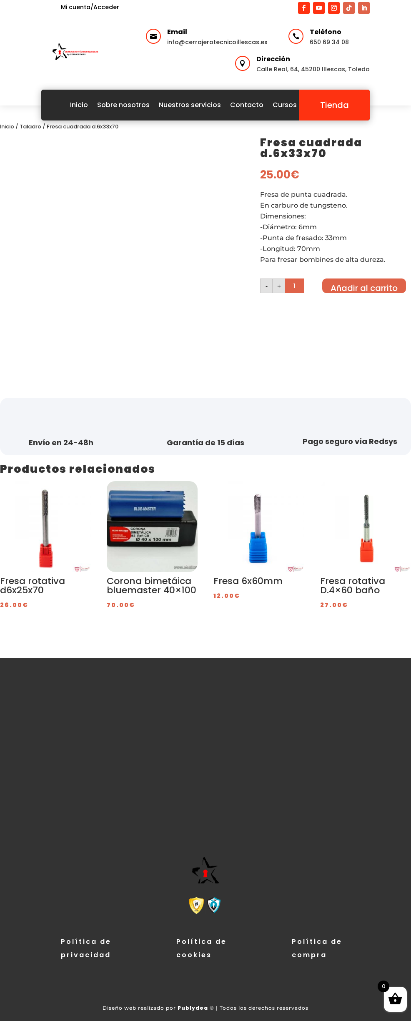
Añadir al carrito (364, 287)
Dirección (273, 59)
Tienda (334, 105)
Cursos (285, 105)
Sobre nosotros (123, 105)
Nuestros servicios (190, 105)
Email (177, 32)
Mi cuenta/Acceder (90, 7)
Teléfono (325, 32)
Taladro (30, 126)
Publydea (193, 1007)
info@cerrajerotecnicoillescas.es (217, 42)
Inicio (79, 105)
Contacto (246, 105)
